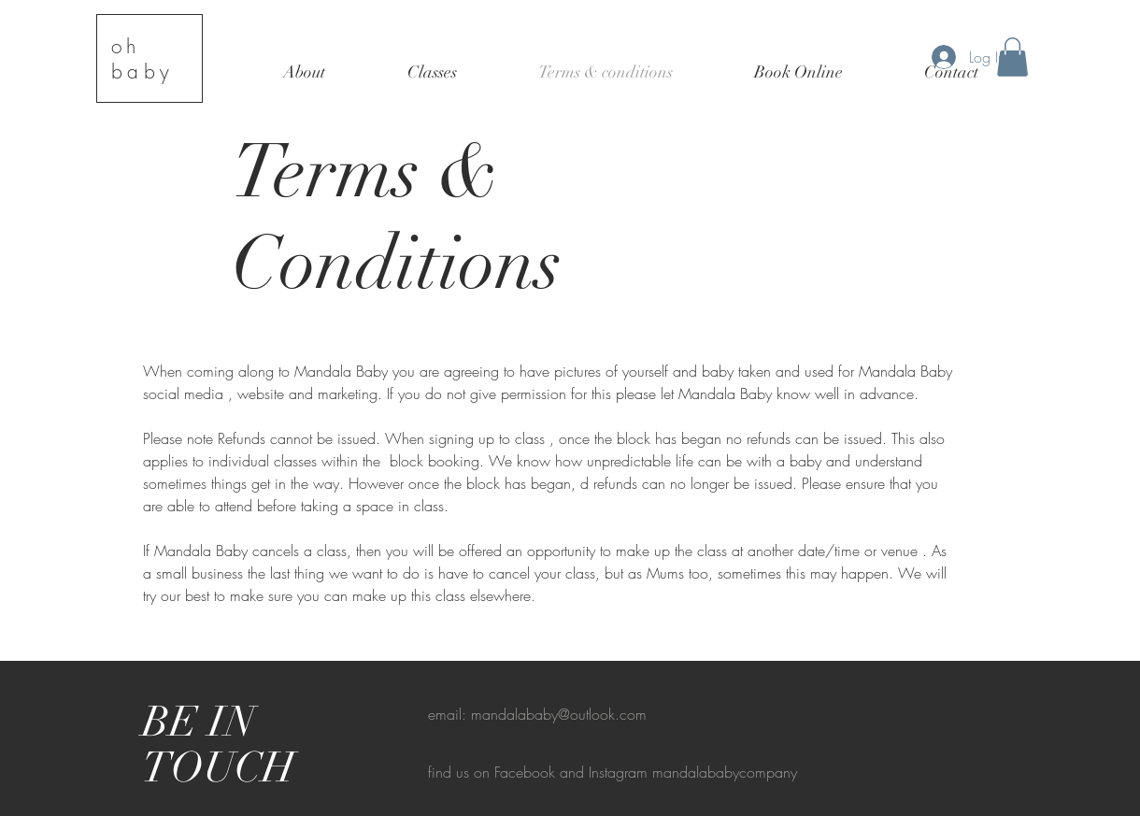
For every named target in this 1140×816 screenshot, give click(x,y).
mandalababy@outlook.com (559, 714)
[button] (1012, 57)
